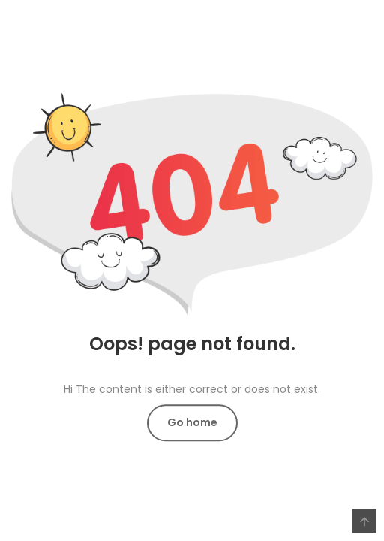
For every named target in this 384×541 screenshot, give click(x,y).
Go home (192, 423)
